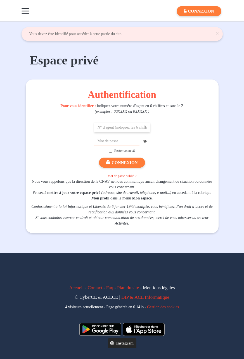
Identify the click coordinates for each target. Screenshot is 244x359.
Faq (109, 287)
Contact (95, 287)
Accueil (76, 287)
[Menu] (25, 11)
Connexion (122, 162)
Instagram (122, 343)
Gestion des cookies (163, 307)
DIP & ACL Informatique (145, 297)
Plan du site (128, 287)
